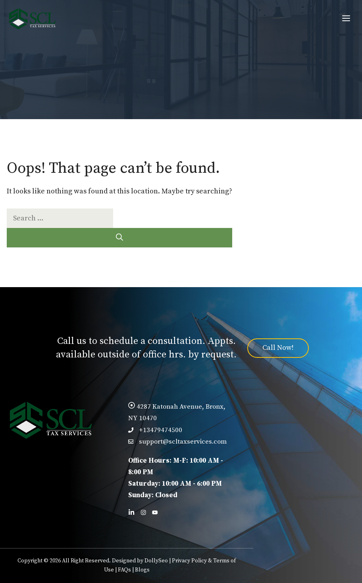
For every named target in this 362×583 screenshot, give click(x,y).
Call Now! (278, 347)
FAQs (124, 569)
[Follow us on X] (155, 512)
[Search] (119, 237)
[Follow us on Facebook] (143, 512)
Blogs (142, 569)
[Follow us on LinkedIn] (131, 512)
